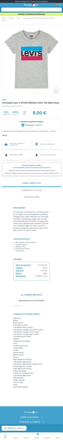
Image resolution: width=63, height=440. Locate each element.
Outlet (15, 350)
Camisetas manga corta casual (26, 332)
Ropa (15, 385)
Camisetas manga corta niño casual (28, 330)
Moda (15, 320)
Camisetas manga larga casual (26, 334)
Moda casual (18, 352)
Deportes (17, 318)
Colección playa (19, 371)
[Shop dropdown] (58, 4)
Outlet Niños (18, 348)
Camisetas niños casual (22, 327)
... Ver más (52, 131)
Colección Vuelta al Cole (23, 373)
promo (16, 357)
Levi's (15, 343)
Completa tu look (31, 190)
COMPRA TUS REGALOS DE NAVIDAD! (31, 14)
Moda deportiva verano (22, 366)
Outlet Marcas (19, 380)
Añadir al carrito (14, 428)
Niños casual (18, 355)
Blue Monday (18, 378)
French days (18, 382)
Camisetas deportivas (22, 362)
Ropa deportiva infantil (22, 359)
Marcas (16, 339)
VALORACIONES (31, 196)
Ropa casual (18, 323)
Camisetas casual (20, 325)
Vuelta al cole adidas (21, 341)
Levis (4, 99)
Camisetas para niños (22, 336)
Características (31, 183)
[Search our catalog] (59, 9)
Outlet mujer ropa (20, 346)
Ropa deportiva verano (22, 368)
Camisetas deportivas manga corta (27, 364)
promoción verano (20, 387)
